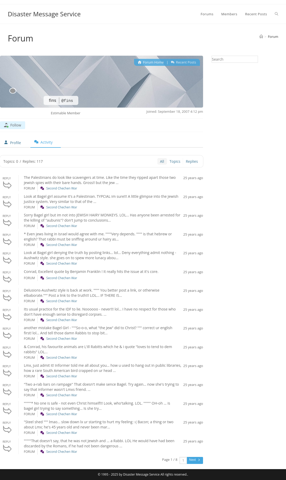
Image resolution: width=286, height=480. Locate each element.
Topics (175, 161)
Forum (273, 36)
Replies (192, 161)
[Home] (261, 36)
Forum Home (151, 62)
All (162, 161)
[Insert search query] (235, 59)
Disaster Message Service (44, 14)
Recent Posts (183, 62)
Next (194, 459)
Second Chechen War (61, 188)
